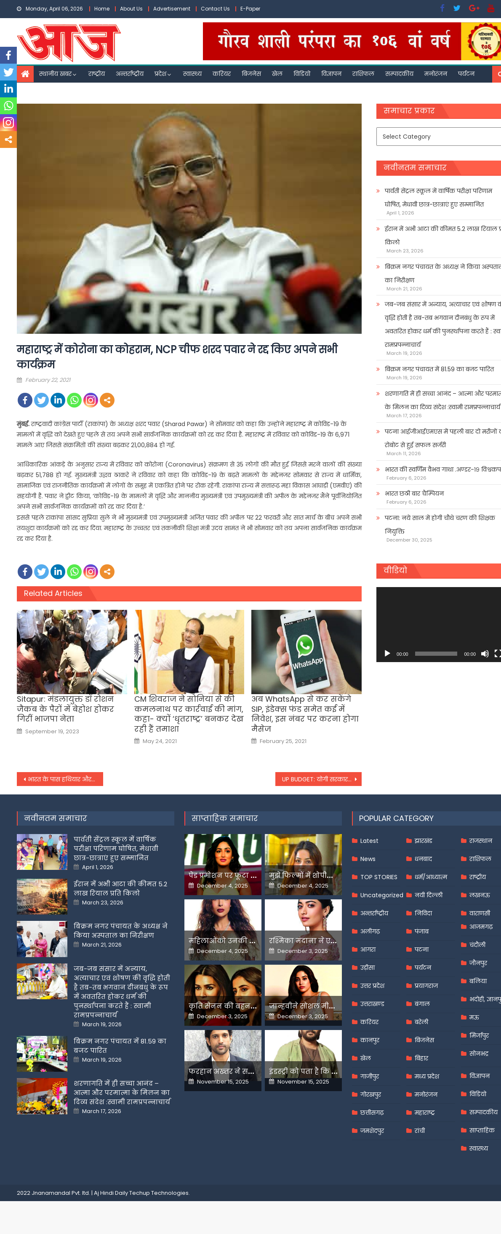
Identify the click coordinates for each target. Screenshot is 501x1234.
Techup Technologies (159, 1193)
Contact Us (215, 8)
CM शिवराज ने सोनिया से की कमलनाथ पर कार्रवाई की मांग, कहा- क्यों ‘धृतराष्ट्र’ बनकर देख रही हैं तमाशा (189, 714)
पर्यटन (466, 74)
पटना (422, 949)
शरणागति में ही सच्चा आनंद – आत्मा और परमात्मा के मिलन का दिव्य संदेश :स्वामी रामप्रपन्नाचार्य (122, 1092)
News (368, 859)
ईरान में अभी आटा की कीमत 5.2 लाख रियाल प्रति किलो (120, 889)
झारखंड (423, 841)
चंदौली (477, 945)
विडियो (301, 74)
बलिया (478, 981)
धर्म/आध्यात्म (431, 877)
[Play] (387, 653)
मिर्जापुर (479, 1035)
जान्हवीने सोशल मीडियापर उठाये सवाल (330, 1006)
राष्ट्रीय (96, 74)
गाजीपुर (369, 1076)
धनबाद (423, 859)
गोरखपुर (370, 1094)
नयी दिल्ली (428, 895)
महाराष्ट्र (425, 1112)
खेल (277, 74)
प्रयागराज (426, 986)
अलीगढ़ (370, 931)
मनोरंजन (435, 74)
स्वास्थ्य (192, 74)
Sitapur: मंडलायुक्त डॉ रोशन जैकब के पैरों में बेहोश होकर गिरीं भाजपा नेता (65, 709)
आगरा (368, 949)
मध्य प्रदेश (427, 1076)
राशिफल (363, 74)
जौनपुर (478, 963)
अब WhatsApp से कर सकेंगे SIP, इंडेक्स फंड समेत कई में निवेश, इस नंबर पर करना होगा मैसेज (305, 714)
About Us (131, 8)
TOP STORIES (378, 877)
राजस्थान (480, 841)
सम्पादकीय (399, 74)
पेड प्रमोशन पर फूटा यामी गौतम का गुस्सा (253, 875)
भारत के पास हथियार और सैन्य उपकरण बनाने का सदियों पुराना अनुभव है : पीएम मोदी (65, 779)
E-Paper (250, 8)
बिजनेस (251, 74)
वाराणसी (479, 913)
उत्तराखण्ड (372, 1004)
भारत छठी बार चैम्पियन (414, 493)
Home (101, 8)
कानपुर (369, 1040)
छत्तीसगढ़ (372, 1112)
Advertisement (171, 8)
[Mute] (485, 653)
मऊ (474, 1017)
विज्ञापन (331, 74)
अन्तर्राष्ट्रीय (130, 74)
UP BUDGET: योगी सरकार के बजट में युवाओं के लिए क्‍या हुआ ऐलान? (322, 779)
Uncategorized (381, 895)
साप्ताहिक (482, 1130)
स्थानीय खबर (55, 74)
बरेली (421, 1022)
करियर (222, 74)
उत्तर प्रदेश (372, 986)
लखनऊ (479, 895)
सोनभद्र (478, 1053)
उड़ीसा (367, 967)
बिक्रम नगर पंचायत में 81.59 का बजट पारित (439, 369)
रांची (420, 1131)
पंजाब (422, 931)
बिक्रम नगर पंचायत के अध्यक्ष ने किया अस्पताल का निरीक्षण (121, 931)
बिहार (421, 1058)
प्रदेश (160, 74)
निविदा (423, 913)
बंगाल (422, 1004)
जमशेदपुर (372, 1131)
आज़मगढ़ (481, 927)
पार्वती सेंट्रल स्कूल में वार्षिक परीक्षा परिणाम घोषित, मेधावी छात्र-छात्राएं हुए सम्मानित (116, 848)
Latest (369, 841)
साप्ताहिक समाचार (225, 818)
